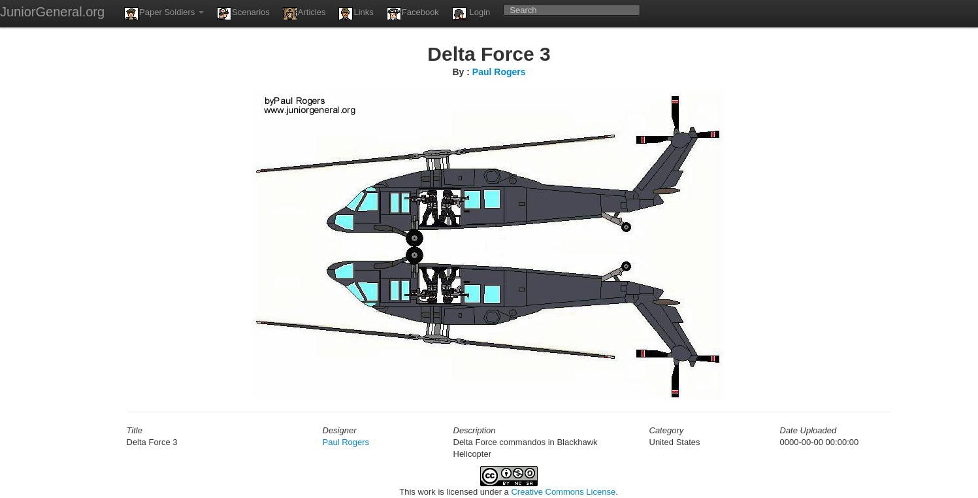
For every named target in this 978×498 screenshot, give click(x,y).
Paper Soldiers (164, 13)
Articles (304, 13)
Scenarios (243, 13)
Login (471, 13)
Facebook (413, 13)
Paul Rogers (499, 72)
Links (355, 13)
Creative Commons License (563, 492)
